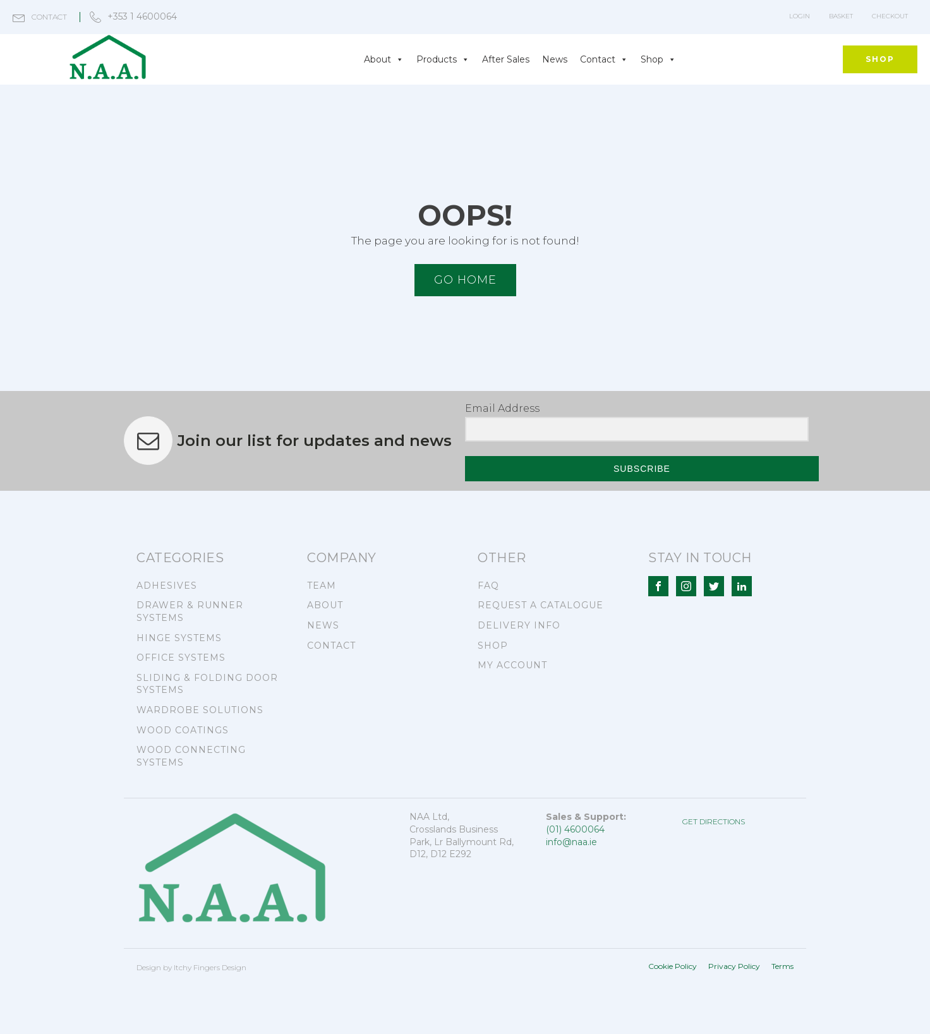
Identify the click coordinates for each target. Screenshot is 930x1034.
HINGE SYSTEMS (179, 638)
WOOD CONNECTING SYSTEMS (191, 756)
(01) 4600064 (575, 829)
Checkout (890, 16)
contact (49, 16)
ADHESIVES (166, 585)
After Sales (505, 59)
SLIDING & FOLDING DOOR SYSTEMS (207, 684)
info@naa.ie (571, 842)
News (554, 59)
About (384, 59)
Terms (782, 966)
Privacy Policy (734, 966)
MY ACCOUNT (512, 665)
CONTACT (331, 645)
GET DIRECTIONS (713, 821)
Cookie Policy (672, 966)
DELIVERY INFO (519, 625)
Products (442, 59)
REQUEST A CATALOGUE (540, 605)
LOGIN (799, 16)
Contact (604, 59)
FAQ (488, 585)
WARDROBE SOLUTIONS (199, 710)
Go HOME (465, 280)
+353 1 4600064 (142, 16)
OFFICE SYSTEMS (181, 657)
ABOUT (325, 605)
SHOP (880, 59)
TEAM (321, 585)
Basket (841, 16)
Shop (658, 59)
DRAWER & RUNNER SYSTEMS (189, 611)
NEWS (323, 625)
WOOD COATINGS (182, 730)
